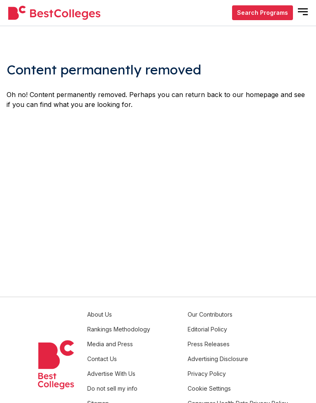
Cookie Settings (209, 388)
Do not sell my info (112, 388)
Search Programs (262, 12)
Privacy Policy (207, 373)
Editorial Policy (207, 329)
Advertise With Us (111, 373)
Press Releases (209, 343)
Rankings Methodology (118, 329)
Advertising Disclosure (218, 358)
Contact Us (102, 358)
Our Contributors (210, 314)
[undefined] (54, 13)
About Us (99, 314)
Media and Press (110, 343)
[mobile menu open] (303, 11)
